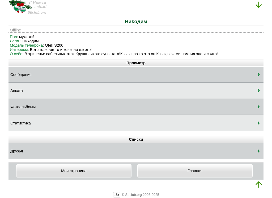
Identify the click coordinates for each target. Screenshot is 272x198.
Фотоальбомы (23, 107)
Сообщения (21, 74)
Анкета (16, 90)
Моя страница (74, 171)
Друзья (16, 151)
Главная (195, 171)
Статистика (20, 123)
